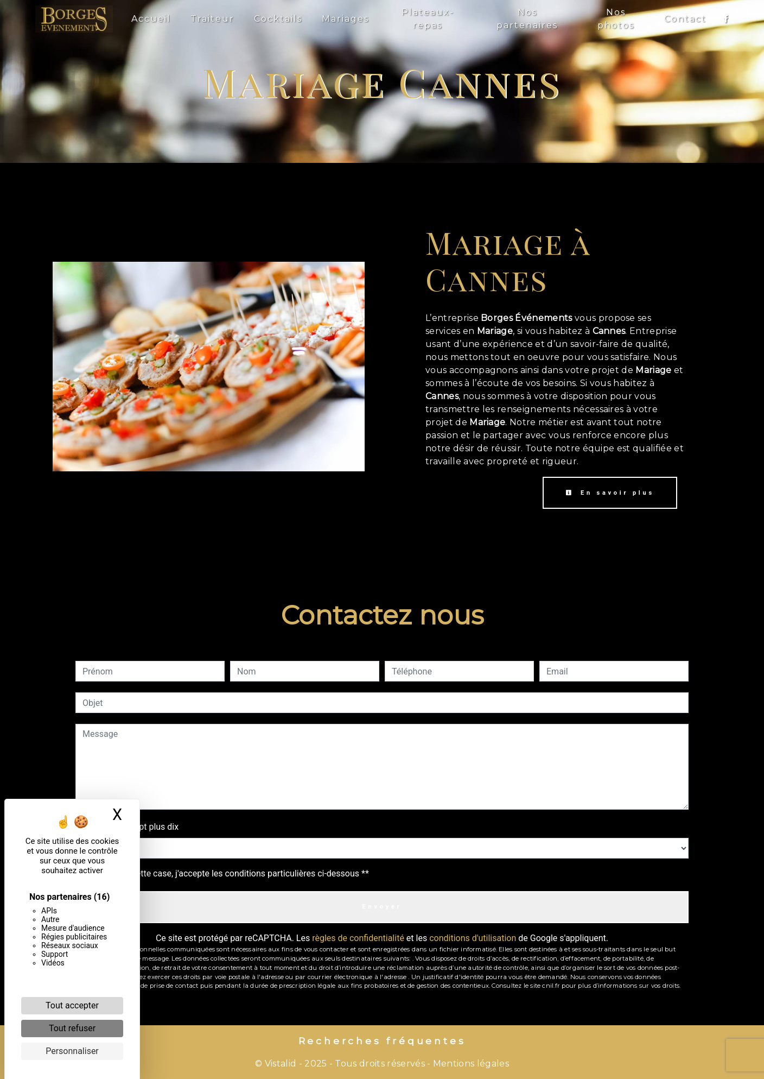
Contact (685, 19)
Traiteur (212, 19)
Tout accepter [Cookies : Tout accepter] (72, 1005)
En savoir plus (609, 492)
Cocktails (278, 19)
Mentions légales (470, 1063)
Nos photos (615, 18)
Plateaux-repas (428, 18)
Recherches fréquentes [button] (382, 1040)
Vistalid (281, 1063)
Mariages (345, 19)
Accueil (151, 19)
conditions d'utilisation (472, 938)
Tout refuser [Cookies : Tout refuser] (72, 1028)
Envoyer (382, 906)
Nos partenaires (527, 18)
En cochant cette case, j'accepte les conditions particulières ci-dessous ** (227, 873)
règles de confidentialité (358, 938)
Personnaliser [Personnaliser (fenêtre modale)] (72, 1051)
